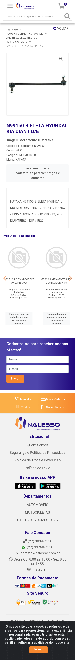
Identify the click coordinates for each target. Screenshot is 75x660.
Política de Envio (37, 468)
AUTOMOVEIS (37, 505)
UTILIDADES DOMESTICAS (37, 520)
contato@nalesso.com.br (37, 553)
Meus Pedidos (53, 399)
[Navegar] (5, 278)
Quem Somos (37, 445)
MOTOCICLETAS (37, 512)
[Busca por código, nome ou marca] (33, 16)
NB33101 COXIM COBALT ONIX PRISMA (19, 281)
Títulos (23, 407)
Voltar (60, 28)
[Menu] (10, 6)
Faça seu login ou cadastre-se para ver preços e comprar (37, 173)
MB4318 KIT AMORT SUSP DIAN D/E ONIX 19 (56, 281)
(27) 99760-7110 (37, 547)
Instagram (37, 569)
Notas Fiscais (52, 407)
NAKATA (21, 159)
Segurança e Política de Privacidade (38, 453)
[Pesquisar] (67, 16)
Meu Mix (23, 399)
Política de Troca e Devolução (37, 460)
